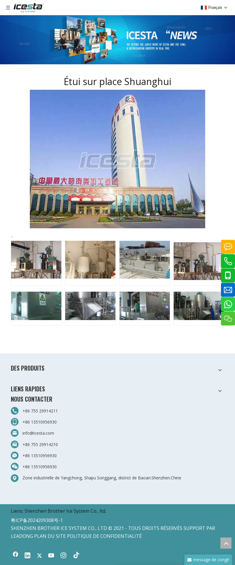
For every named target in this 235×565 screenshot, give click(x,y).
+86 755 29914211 (40, 411)
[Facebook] (15, 556)
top (225, 543)
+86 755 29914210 (40, 444)
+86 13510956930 (40, 422)
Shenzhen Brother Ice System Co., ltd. (65, 511)
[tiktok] (75, 556)
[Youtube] (51, 556)
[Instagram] (63, 556)
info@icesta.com (38, 433)
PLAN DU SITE (50, 536)
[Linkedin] (27, 556)
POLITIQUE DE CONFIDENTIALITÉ (104, 536)
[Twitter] (39, 556)
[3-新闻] (117, 39)
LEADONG (22, 536)
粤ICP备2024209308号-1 (37, 520)
